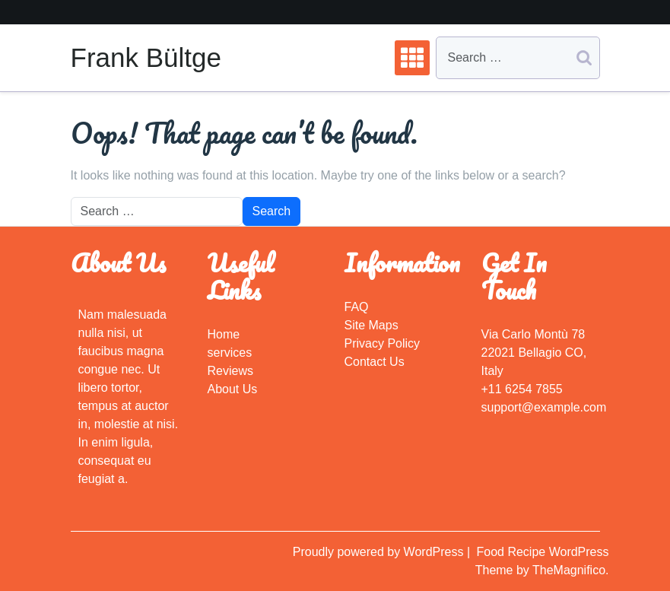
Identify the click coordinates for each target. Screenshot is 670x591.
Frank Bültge (146, 57)
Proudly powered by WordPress (380, 551)
